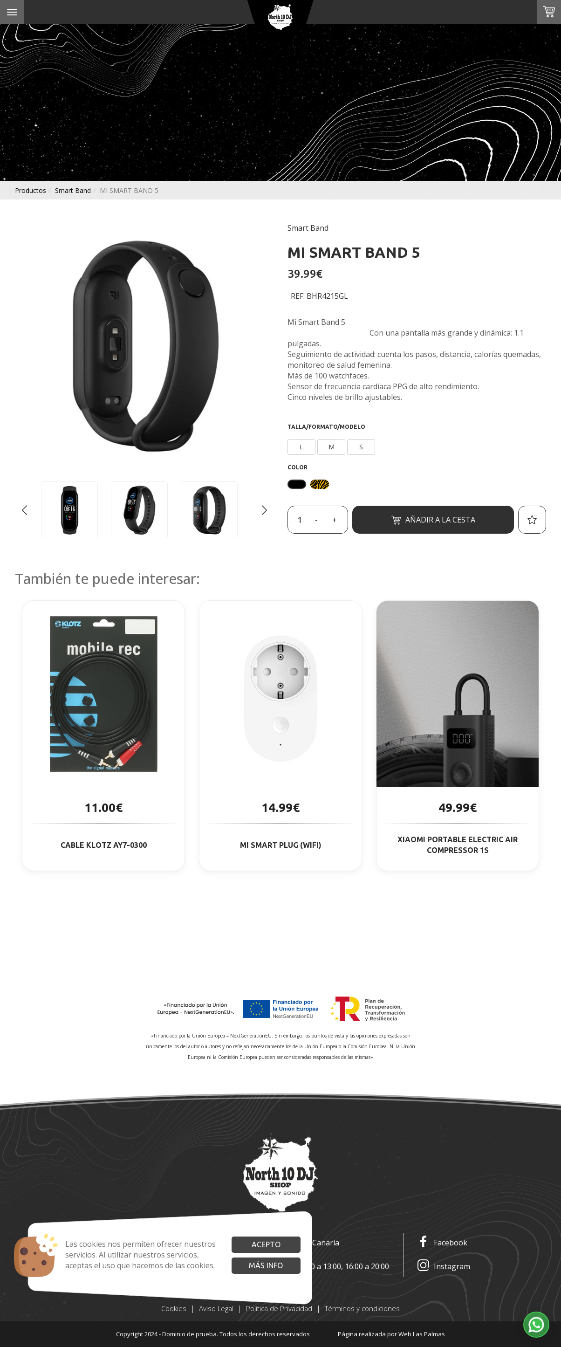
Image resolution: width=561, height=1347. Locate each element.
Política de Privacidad (279, 1308)
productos (30, 190)
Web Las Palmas (421, 1334)
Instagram (443, 1266)
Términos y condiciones (362, 1308)
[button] (536, 1325)
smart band (73, 190)
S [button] (361, 446)
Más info (266, 1265)
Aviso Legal (216, 1308)
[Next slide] (264, 510)
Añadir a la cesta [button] (433, 520)
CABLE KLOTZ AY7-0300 (104, 845)
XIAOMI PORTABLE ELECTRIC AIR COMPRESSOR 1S (457, 844)
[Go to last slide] (24, 510)
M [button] (331, 446)
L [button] (301, 446)
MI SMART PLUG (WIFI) (281, 845)
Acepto (266, 1244)
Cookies (173, 1308)
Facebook (442, 1243)
